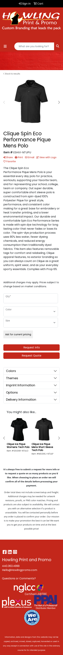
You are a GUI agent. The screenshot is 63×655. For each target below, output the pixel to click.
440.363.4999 (10, 566)
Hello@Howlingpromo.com (19, 570)
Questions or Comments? (19, 578)
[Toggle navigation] (5, 46)
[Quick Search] (34, 46)
